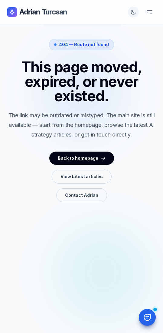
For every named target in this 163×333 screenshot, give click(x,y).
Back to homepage (82, 158)
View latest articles (81, 176)
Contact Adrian (81, 195)
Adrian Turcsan (37, 12)
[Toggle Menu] (150, 12)
